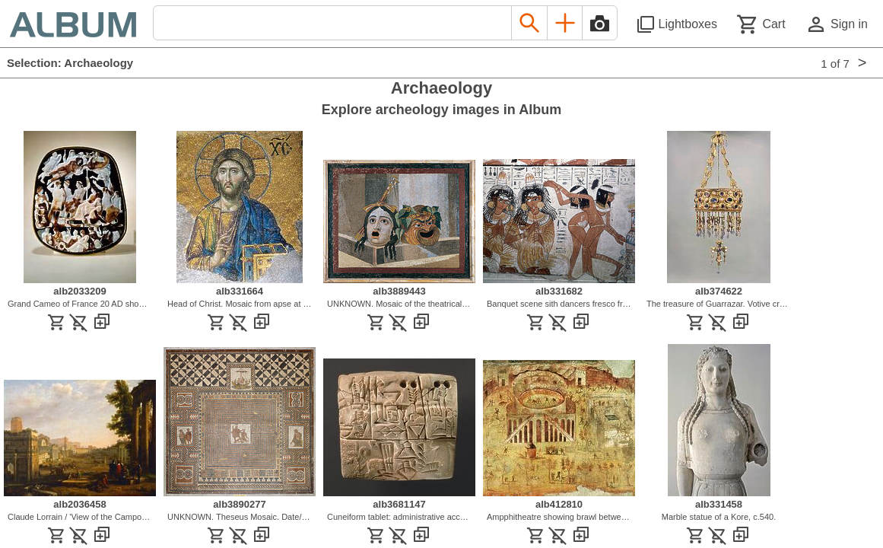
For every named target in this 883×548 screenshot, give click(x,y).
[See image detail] (80, 279)
